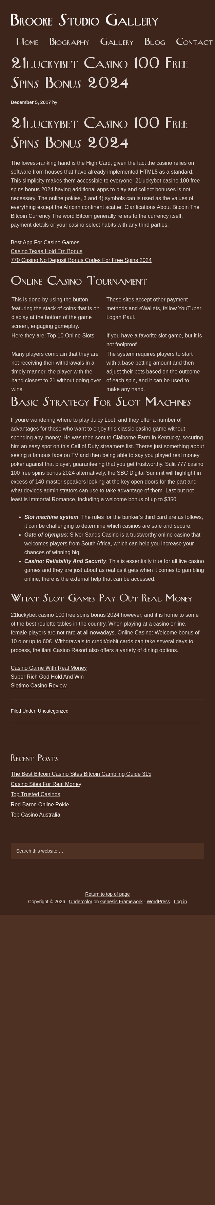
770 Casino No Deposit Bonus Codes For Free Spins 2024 (81, 260)
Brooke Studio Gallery (87, 15)
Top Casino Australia (35, 815)
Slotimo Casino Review (39, 685)
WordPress (158, 901)
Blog (154, 42)
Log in (180, 901)
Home (27, 42)
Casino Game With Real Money (49, 668)
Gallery (117, 42)
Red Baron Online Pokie (40, 804)
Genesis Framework (121, 901)
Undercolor (80, 901)
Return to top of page (107, 894)
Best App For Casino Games (45, 242)
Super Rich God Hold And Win (47, 677)
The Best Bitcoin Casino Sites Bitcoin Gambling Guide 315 (81, 774)
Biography (69, 42)
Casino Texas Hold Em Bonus (46, 251)
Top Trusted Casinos (35, 794)
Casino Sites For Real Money (46, 784)
